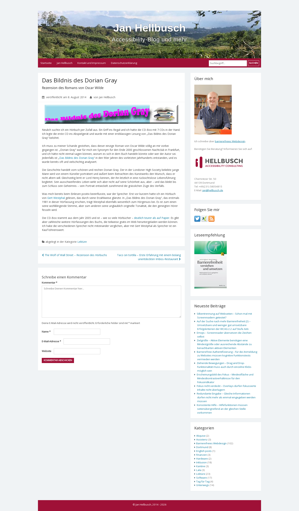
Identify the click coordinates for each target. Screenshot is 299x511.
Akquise (201, 435)
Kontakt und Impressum (91, 63)
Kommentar (49, 282)
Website (46, 351)
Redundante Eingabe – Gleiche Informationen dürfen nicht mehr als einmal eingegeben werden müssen (226, 397)
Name (46, 331)
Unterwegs (202, 485)
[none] (219, 162)
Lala (198, 470)
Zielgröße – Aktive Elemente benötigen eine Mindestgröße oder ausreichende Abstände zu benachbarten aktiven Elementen (224, 344)
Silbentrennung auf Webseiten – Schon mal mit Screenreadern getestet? (224, 315)
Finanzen (201, 454)
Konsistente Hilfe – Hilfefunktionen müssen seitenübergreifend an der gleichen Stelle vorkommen (222, 408)
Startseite (46, 63)
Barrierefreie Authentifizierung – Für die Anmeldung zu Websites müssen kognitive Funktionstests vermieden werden (227, 355)
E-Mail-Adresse (51, 341)
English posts (204, 451)
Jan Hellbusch (149, 32)
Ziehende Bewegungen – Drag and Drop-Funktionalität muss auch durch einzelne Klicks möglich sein (224, 366)
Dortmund (202, 447)
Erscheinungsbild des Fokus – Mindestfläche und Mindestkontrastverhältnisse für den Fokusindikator (225, 378)
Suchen (253, 63)
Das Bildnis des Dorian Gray (76, 158)
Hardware (202, 458)
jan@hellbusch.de (212, 190)
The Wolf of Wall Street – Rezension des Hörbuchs (74, 255)
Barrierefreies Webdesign (211, 443)
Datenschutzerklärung (124, 63)
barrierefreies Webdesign (230, 141)
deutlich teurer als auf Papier (151, 218)
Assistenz (201, 439)
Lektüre (82, 241)
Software (201, 477)
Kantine (200, 466)
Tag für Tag (203, 481)
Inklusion (201, 462)
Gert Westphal (56, 198)
